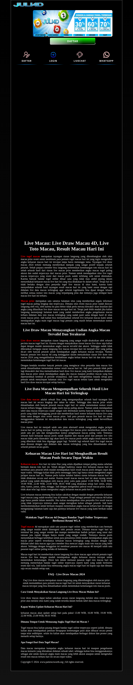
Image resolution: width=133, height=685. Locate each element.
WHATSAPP (106, 61)
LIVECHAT (80, 61)
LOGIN (53, 61)
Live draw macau (30, 340)
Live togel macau (30, 256)
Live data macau (30, 399)
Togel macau (27, 526)
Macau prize (28, 301)
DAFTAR (72, 41)
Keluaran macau (29, 464)
